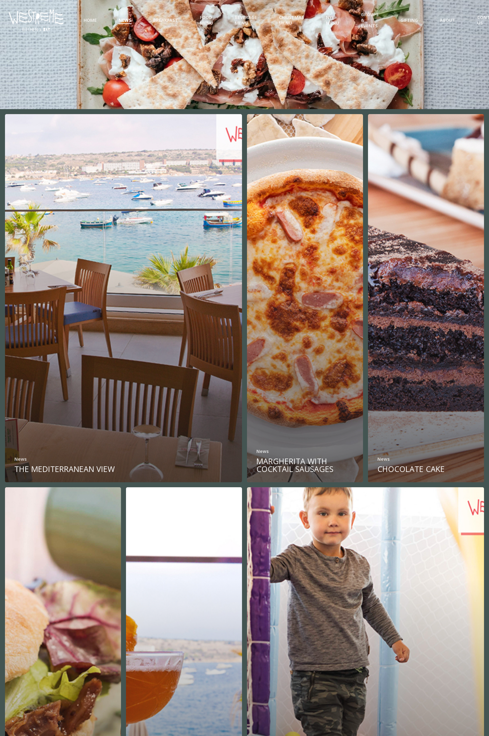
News (20, 459)
